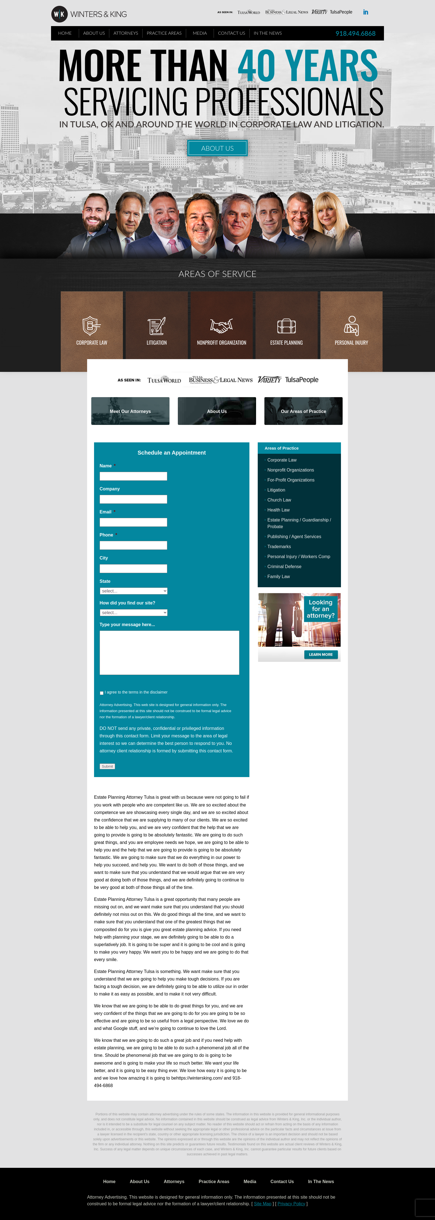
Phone (108, 535)
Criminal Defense (284, 566)
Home (65, 33)
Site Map (262, 1203)
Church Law (279, 500)
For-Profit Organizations (291, 480)
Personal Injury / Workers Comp (298, 556)
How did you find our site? (127, 603)
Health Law (278, 510)
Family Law (278, 576)
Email (107, 512)
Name (108, 465)
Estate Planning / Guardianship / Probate (299, 523)
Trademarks (279, 546)
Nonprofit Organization (221, 342)
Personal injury (351, 342)
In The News (268, 33)
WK (93, 14)
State (105, 581)
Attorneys (125, 33)
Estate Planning (286, 342)
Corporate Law (91, 342)
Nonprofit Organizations (290, 470)
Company (110, 489)
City (104, 558)
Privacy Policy (291, 1203)
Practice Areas (164, 33)
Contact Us (231, 33)
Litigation (157, 342)
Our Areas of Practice (303, 411)
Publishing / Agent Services (294, 536)
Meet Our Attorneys (130, 411)
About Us (94, 33)
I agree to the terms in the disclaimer (136, 692)
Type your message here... (127, 624)
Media (200, 33)
